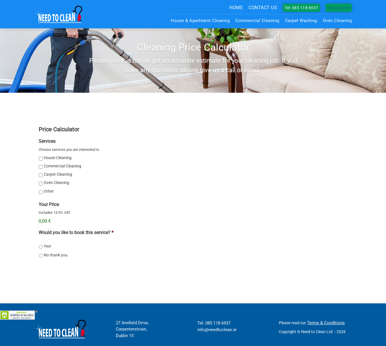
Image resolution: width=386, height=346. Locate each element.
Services (47, 141)
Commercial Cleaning (257, 20)
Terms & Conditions (326, 322)
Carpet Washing (301, 20)
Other (49, 191)
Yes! (47, 246)
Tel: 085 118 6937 (301, 7)
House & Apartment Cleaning (200, 20)
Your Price (49, 204)
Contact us (262, 7)
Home (236, 7)
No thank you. (56, 255)
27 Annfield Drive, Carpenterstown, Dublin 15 (132, 329)
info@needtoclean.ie (216, 329)
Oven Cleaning (337, 20)
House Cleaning (57, 157)
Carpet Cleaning (58, 174)
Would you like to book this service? (76, 232)
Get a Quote (338, 7)
